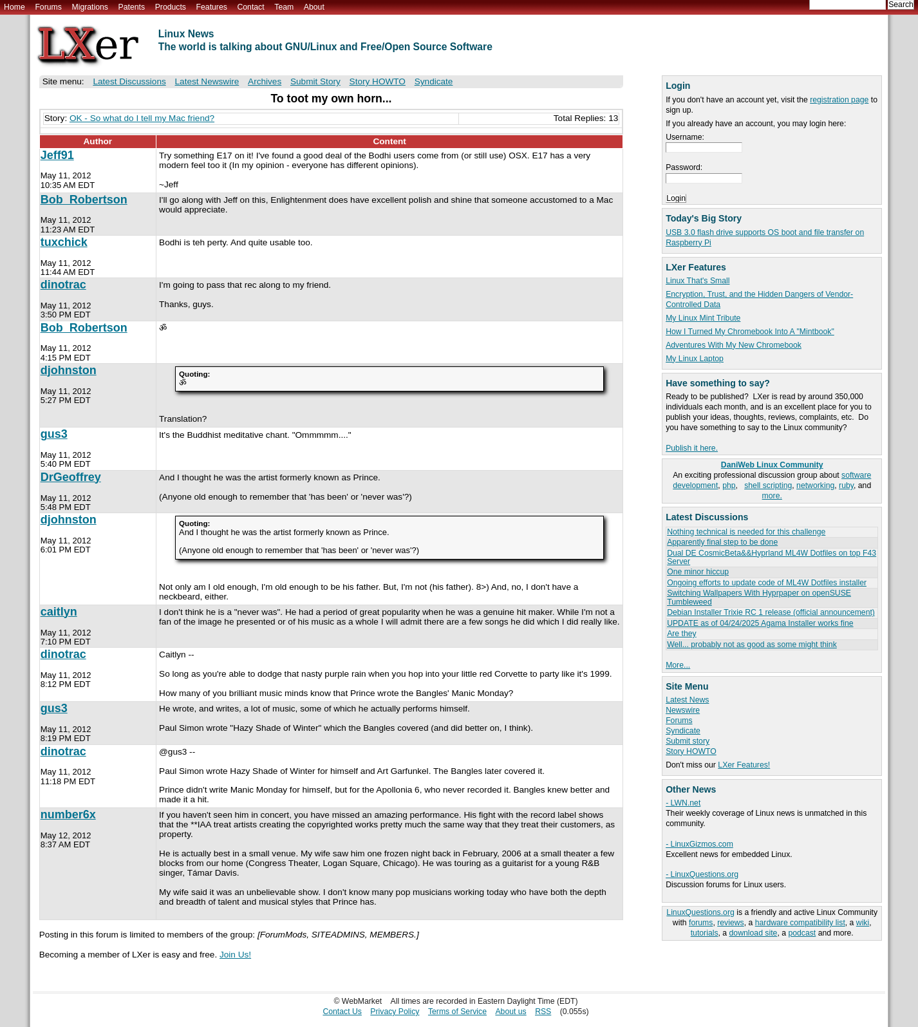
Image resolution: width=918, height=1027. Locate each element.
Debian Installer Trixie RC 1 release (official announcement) (771, 612)
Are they (682, 633)
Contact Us (342, 1011)
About (314, 7)
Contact (250, 7)
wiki (862, 922)
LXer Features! (744, 764)
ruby (846, 485)
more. (772, 495)
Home (14, 7)
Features (211, 7)
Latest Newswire (207, 81)
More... (678, 665)
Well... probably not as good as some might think (752, 644)
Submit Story (315, 81)
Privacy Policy (394, 1011)
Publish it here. (692, 448)
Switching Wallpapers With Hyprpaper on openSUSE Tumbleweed (759, 597)
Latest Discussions (129, 81)
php (728, 485)
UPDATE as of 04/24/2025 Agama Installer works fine (760, 623)
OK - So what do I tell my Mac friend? (142, 118)
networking (815, 485)
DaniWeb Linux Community (772, 464)
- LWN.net (683, 802)
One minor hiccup (698, 571)
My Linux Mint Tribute (703, 318)
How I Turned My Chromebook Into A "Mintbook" (750, 331)
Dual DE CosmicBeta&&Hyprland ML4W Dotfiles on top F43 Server (771, 557)
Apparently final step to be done (722, 542)
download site (753, 932)
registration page (839, 99)
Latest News (687, 699)
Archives (264, 81)
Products (170, 7)
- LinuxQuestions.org (702, 874)
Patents (131, 7)
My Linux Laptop (695, 358)
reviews (730, 922)
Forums (48, 7)
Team (284, 7)
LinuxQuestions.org (700, 912)
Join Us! (235, 954)
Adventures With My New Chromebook (733, 345)
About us (510, 1011)
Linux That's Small (697, 280)
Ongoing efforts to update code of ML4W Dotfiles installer (766, 582)
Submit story (687, 741)
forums (701, 922)
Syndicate (683, 730)
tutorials (704, 932)
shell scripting (768, 485)
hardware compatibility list (800, 922)
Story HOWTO (691, 751)
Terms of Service (457, 1011)
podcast (802, 932)
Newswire (683, 710)
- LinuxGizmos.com (699, 844)
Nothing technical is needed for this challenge (746, 531)
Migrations (89, 7)
